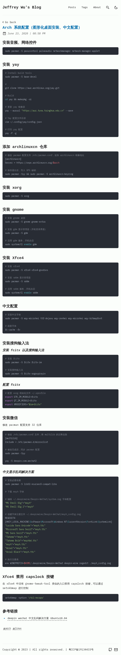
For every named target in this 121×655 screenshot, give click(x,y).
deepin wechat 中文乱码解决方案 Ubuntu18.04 (37, 618)
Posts (72, 7)
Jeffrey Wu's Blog (22, 7)
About (97, 7)
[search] (107, 7)
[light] (115, 7)
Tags (85, 7)
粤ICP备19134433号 (81, 649)
